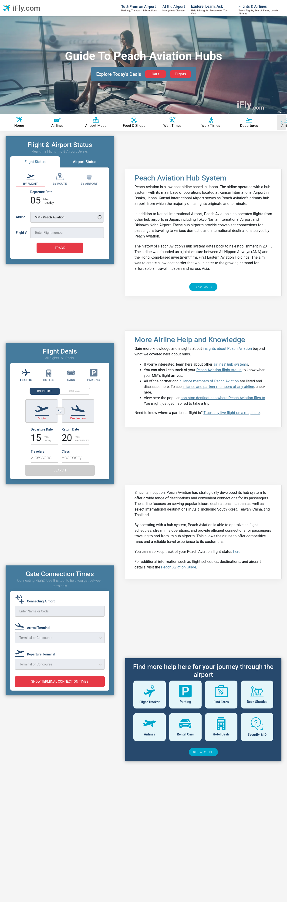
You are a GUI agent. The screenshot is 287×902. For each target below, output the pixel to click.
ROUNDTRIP (44, 391)
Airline (20, 217)
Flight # (21, 232)
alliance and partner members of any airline (218, 386)
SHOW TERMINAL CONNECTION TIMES (59, 681)
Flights (180, 74)
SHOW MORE (203, 752)
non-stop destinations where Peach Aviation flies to (223, 398)
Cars (155, 74)
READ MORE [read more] (203, 287)
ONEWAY (75, 391)
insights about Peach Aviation (227, 348)
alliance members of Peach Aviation (209, 381)
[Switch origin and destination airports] (59, 411)
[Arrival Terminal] (34, 625)
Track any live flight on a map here (231, 413)
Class (66, 451)
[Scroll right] (281, 122)
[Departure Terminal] (36, 652)
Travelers (37, 451)
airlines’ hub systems (230, 364)
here (236, 551)
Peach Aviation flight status (218, 370)
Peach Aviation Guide (178, 567)
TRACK (60, 248)
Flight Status (35, 162)
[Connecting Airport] (36, 599)
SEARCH (60, 470)
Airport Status (84, 162)
